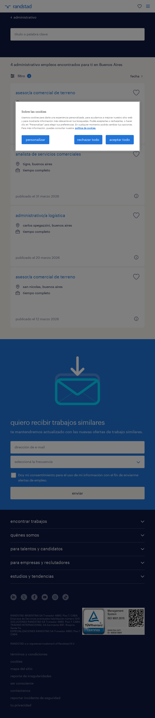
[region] (77, 126)
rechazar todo (88, 139)
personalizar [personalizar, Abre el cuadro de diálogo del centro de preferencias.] (35, 139)
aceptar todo (119, 139)
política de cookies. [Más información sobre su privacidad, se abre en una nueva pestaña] (85, 128)
